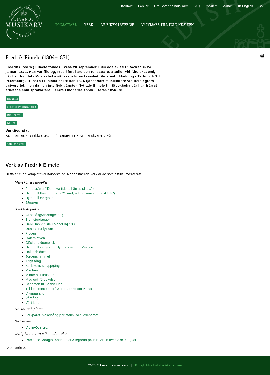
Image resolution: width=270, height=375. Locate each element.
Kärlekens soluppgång (43, 266)
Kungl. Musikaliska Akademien (158, 365)
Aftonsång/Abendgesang (44, 215)
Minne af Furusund (40, 275)
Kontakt (127, 6)
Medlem (211, 6)
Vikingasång (35, 293)
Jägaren (32, 202)
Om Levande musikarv (171, 6)
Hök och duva (36, 252)
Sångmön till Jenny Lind (44, 284)
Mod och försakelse (41, 279)
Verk (88, 25)
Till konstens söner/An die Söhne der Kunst (59, 289)
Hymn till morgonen (41, 198)
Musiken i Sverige (117, 25)
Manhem (32, 270)
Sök (261, 6)
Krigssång (33, 261)
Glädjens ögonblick (40, 242)
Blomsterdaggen (38, 219)
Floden (31, 233)
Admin (227, 6)
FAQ (196, 6)
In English (245, 6)
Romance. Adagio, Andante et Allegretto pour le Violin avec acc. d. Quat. (81, 340)
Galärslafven (35, 238)
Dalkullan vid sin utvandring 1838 (51, 224)
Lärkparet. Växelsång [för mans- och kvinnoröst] (63, 315)
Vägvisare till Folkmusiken (167, 25)
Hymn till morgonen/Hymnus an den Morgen (59, 247)
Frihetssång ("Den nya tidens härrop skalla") (60, 188)
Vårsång (32, 298)
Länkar (143, 6)
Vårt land (33, 302)
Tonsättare (66, 25)
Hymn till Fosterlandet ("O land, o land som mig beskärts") (70, 193)
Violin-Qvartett (37, 327)
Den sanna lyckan (39, 229)
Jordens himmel (38, 256)
